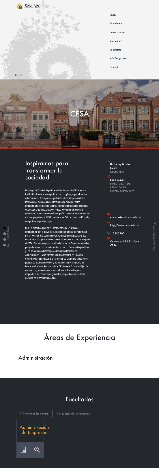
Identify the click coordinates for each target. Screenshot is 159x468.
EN (21, 74)
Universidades (117, 32)
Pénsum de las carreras (34, 413)
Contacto (114, 66)
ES (16, 74)
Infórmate (114, 40)
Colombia (114, 23)
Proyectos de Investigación (73, 413)
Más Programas (118, 58)
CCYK (112, 14)
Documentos (115, 49)
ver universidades (154, 236)
